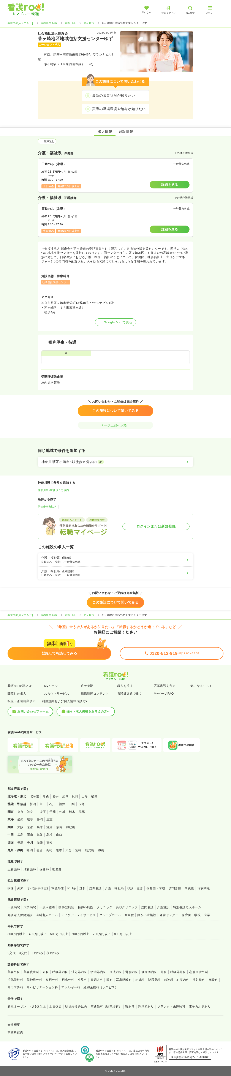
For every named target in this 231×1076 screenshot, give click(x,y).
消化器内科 (79, 972)
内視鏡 (189, 888)
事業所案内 (15, 1032)
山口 (59, 834)
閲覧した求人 (17, 693)
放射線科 (199, 979)
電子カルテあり (200, 1006)
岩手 (55, 796)
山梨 (72, 804)
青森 (46, 796)
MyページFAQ (164, 693)
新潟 (33, 804)
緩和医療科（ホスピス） (101, 987)
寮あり (129, 1006)
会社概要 (14, 1024)
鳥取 (40, 834)
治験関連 (204, 888)
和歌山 (70, 827)
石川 (52, 804)
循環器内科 (98, 972)
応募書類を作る (165, 685)
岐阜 (30, 819)
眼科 (109, 979)
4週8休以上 (38, 1006)
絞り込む (47, 141)
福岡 (30, 850)
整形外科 (52, 979)
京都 (30, 827)
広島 (20, 834)
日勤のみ (36, 953)
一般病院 (14, 907)
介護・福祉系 (114, 888)
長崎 (49, 850)
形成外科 (68, 979)
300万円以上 (16, 934)
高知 (49, 842)
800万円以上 (123, 934)
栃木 (72, 812)
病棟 (11, 888)
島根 (49, 834)
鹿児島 (89, 850)
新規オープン (17, 1006)
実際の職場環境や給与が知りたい (119, 109)
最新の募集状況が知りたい (113, 95)
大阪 (20, 827)
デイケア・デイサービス (78, 915)
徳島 (20, 842)
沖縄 (101, 850)
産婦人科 (96, 979)
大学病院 (30, 907)
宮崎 (78, 850)
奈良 (59, 827)
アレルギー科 (70, 987)
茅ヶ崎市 (89, 23)
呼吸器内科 (60, 972)
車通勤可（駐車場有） (106, 1006)
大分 (68, 850)
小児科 (82, 979)
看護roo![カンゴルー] (20, 23)
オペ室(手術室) (37, 888)
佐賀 (39, 850)
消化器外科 (15, 979)
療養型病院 (66, 907)
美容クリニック (127, 907)
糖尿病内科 (149, 972)
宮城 (65, 796)
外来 (20, 888)
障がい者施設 (146, 915)
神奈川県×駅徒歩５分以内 (53, 490)
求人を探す (125, 685)
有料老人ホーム (47, 915)
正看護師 (14, 869)
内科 (46, 972)
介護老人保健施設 (20, 915)
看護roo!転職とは (20, 685)
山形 (84, 796)
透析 (82, 888)
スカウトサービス (56, 693)
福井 (62, 804)
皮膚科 (139, 979)
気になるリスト (201, 685)
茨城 (62, 812)
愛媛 (40, 842)
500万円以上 (59, 934)
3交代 (23, 953)
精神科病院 (85, 907)
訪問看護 (95, 888)
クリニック (104, 907)
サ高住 (129, 915)
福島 (94, 796)
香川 (30, 842)
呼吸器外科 (178, 972)
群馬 (82, 812)
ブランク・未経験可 (171, 1006)
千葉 (52, 812)
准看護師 (30, 869)
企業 (207, 915)
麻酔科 (213, 979)
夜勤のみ (52, 953)
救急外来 (57, 888)
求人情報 (105, 131)
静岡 (40, 819)
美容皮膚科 (31, 972)
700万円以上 (102, 934)
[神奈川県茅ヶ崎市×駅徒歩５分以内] (115, 462)
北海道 (34, 796)
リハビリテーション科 (42, 987)
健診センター (169, 915)
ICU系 (71, 888)
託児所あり (146, 1006)
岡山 (30, 834)
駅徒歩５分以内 (47, 506)
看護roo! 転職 (49, 23)
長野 (81, 804)
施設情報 (126, 131)
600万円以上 (80, 934)
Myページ (51, 685)
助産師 (57, 869)
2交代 (12, 953)
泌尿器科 (154, 979)
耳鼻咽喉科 (124, 979)
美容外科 (14, 972)
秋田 (75, 796)
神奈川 (31, 812)
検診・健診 (135, 888)
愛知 (20, 819)
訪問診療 (175, 888)
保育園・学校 (155, 888)
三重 (49, 819)
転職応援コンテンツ (95, 693)
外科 (164, 972)
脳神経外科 (34, 979)
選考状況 (87, 685)
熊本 (59, 850)
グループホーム (110, 915)
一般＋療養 (47, 907)
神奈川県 (70, 23)
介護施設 (163, 907)
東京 (20, 812)
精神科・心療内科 (176, 979)
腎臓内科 (131, 972)
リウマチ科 (15, 987)
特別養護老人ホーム (187, 907)
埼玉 (43, 812)
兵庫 (40, 827)
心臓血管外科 (198, 972)
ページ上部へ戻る (115, 425)
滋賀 (49, 827)
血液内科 (116, 972)
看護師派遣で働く (129, 693)
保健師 (44, 869)
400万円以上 (38, 934)
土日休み (55, 1006)
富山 (43, 804)
